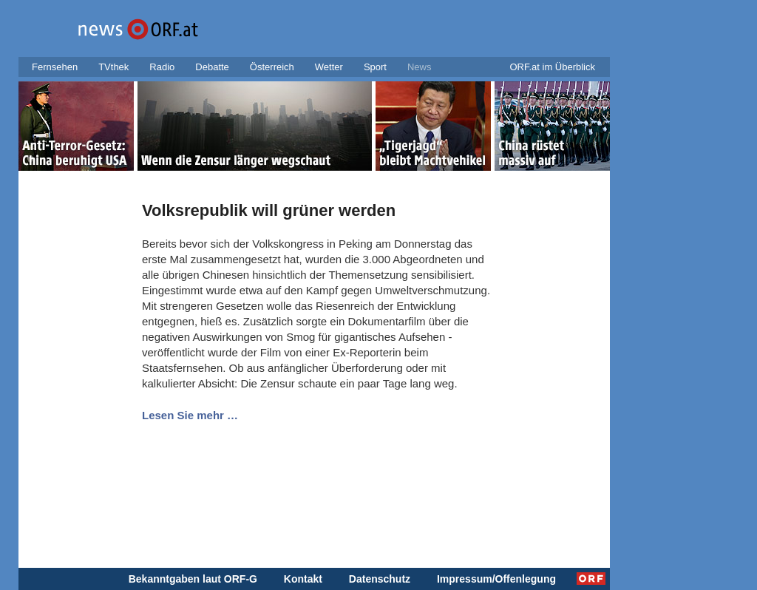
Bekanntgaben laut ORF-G (193, 579)
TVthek (113, 66)
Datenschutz (379, 579)
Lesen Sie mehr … (190, 415)
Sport (375, 66)
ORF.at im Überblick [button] (552, 66)
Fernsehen (55, 66)
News (419, 66)
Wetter (329, 66)
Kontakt (303, 579)
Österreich (272, 66)
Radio (161, 66)
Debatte (212, 66)
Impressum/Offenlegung (496, 579)
